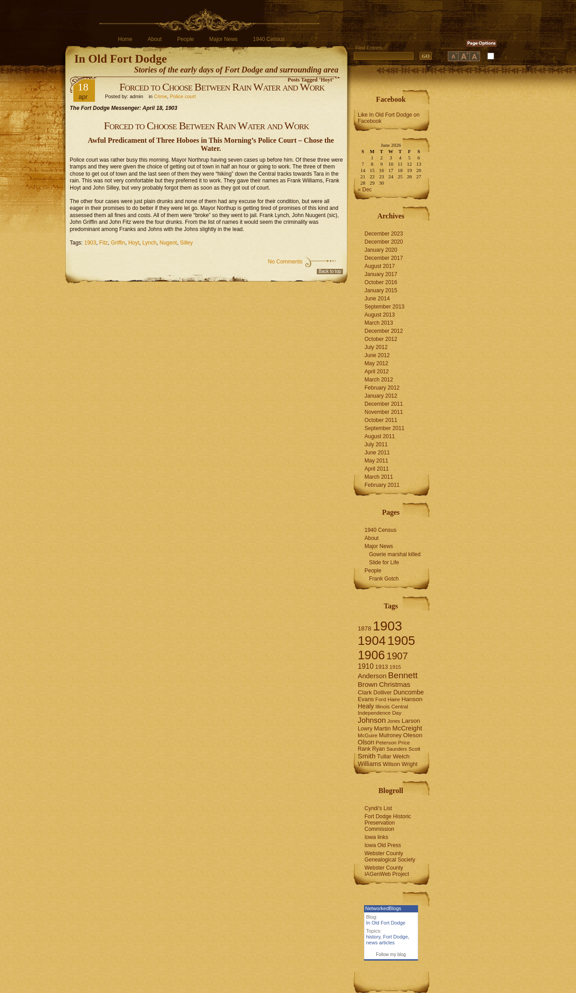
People (185, 39)
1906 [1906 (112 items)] (371, 655)
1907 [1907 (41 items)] (397, 656)
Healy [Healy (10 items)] (366, 706)
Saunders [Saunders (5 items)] (397, 749)
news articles (380, 942)
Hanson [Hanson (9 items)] (412, 699)
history (373, 936)
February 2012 (382, 388)
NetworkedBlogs (383, 908)
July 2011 (375, 444)
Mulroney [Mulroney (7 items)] (390, 735)
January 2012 (380, 396)
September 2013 (384, 307)
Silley (186, 243)
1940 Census (269, 39)
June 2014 (377, 298)
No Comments (285, 261)
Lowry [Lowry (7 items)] (365, 728)
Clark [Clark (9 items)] (365, 692)
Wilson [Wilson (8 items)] (391, 764)
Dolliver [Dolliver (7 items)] (383, 692)
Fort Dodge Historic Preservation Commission (387, 822)
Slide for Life (384, 562)
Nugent (168, 243)
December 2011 (383, 404)
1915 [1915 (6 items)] (395, 667)
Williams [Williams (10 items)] (369, 763)
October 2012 (380, 339)
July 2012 (375, 347)
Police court (182, 96)
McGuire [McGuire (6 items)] (368, 735)
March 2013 (378, 323)
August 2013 (379, 315)
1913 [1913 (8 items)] (381, 666)
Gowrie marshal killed (395, 554)
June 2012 (377, 355)
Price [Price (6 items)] (404, 742)
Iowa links (376, 837)
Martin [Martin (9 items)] (382, 728)
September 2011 (384, 428)
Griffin (118, 243)
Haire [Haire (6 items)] (393, 699)
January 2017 (380, 274)
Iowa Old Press (382, 845)
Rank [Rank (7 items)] (364, 749)
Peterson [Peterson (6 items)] (386, 742)
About (155, 39)
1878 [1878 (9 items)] (364, 628)
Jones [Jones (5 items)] (393, 721)
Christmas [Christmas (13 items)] (394, 684)
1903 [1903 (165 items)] (387, 625)
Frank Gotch (384, 579)
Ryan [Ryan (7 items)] (378, 749)
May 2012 (376, 363)
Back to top (330, 271)
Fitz (103, 243)
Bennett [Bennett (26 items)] (403, 675)
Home (125, 39)
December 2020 (383, 242)
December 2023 (383, 234)
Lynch (149, 243)
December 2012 (383, 331)
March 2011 (378, 477)
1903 (90, 243)
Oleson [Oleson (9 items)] (413, 735)
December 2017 (383, 258)
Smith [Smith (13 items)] (367, 756)
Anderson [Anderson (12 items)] (372, 676)
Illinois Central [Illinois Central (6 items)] (391, 706)
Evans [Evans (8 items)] (366, 699)
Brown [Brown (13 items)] (368, 684)
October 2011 (380, 420)
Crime (160, 96)
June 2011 (377, 452)
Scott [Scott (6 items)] (414, 749)
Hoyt (134, 243)
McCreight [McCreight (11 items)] (407, 728)
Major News (223, 39)
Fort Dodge (395, 936)
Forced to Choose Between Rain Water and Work (221, 87)
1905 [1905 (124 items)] (401, 641)
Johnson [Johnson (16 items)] (372, 720)
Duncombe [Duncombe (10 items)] (408, 692)
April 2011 (376, 469)
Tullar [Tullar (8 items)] (384, 756)
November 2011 (383, 412)
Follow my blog (391, 954)
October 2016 (380, 282)
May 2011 (376, 461)
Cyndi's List (378, 808)
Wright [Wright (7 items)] (409, 764)
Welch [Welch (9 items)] (401, 756)
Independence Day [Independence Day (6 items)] (379, 713)
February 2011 (382, 485)
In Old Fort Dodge (120, 58)
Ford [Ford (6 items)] (380, 699)
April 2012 (376, 371)
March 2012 (378, 379)
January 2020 (380, 250)
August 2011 (379, 436)
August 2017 (379, 266)
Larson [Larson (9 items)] (411, 720)
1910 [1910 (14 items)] (366, 666)
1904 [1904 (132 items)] (372, 641)
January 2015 (380, 290)
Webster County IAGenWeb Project (386, 871)
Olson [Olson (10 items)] (366, 742)
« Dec (365, 189)
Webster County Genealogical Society (389, 856)
